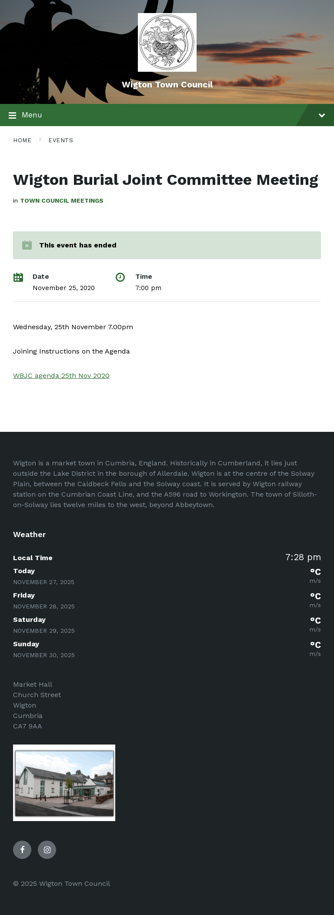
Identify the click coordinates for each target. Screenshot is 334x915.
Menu (167, 115)
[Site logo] (167, 69)
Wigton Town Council (167, 84)
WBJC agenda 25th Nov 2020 (61, 375)
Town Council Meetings (62, 200)
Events (60, 140)
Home (22, 140)
